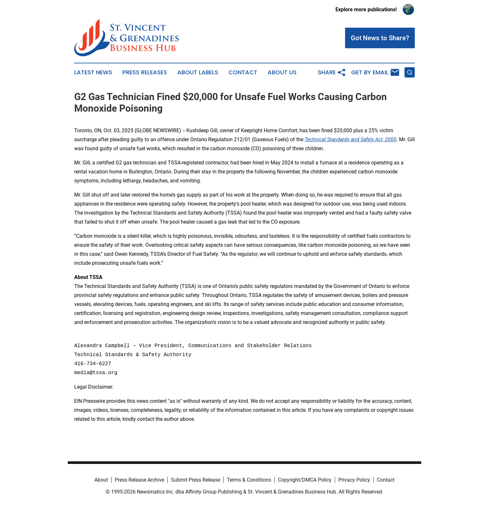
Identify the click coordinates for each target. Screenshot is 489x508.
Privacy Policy (354, 480)
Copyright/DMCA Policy (305, 480)
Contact (242, 72)
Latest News (93, 72)
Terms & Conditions (249, 480)
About (101, 480)
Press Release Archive (139, 480)
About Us (282, 72)
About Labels (197, 72)
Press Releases (144, 72)
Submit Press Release (195, 480)
